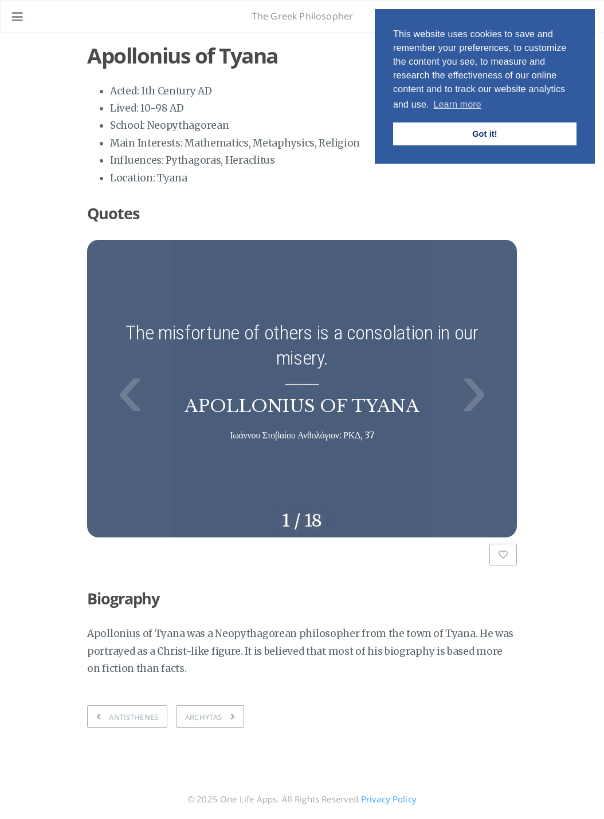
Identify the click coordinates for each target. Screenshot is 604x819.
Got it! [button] (484, 134)
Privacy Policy (389, 799)
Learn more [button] (457, 104)
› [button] (474, 388)
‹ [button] (130, 388)
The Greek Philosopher (302, 16)
